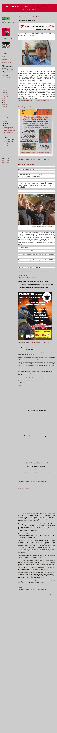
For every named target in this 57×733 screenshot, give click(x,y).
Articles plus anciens (51, 594)
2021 (4, 92)
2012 (4, 150)
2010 (4, 153)
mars (6, 125)
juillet (6, 117)
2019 (4, 96)
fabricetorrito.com (5, 162)
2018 (4, 98)
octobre (6, 111)
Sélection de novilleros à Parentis (27, 277)
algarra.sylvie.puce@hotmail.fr (8, 77)
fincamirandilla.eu (5, 160)
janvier (6, 145)
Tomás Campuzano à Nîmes (25, 107)
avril (5, 123)
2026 (4, 83)
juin (5, 119)
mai (5, 121)
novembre (7, 110)
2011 (4, 151)
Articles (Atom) (26, 596)
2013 (4, 148)
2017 (4, 100)
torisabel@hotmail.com (6, 62)
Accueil (36, 594)
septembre (7, 113)
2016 (4, 102)
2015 (4, 104)
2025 (4, 85)
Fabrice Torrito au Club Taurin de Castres (29, 17)
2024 (4, 86)
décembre (6, 108)
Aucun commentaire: (44, 100)
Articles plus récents (22, 594)
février (6, 143)
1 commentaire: (43, 481)
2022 (4, 90)
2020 (4, 94)
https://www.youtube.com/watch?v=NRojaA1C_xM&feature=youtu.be (36, 472)
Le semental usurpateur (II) (25, 349)
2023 (4, 88)
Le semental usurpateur (24, 488)
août (5, 115)
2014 (4, 106)
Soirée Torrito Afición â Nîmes (26, 164)
